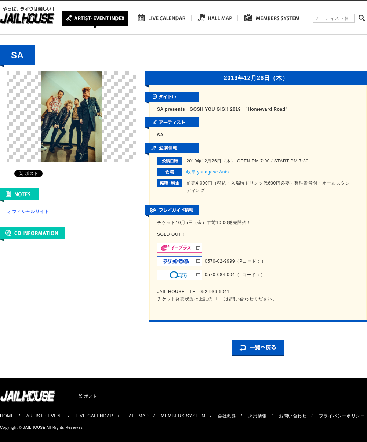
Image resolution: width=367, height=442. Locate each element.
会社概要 (227, 416)
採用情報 (257, 416)
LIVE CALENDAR (94, 416)
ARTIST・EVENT (44, 416)
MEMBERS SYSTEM (183, 416)
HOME (7, 416)
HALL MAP (137, 416)
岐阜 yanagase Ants (207, 172)
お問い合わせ (293, 416)
